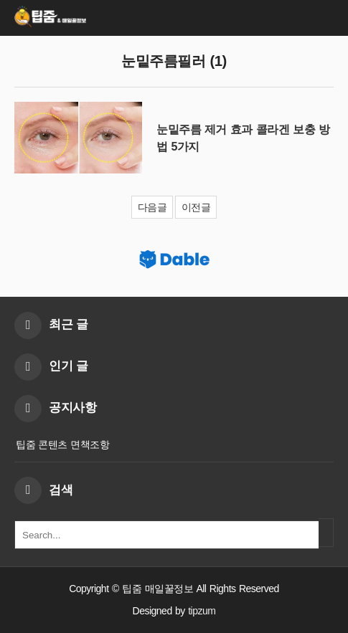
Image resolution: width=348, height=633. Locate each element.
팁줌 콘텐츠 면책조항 (62, 444)
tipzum (201, 611)
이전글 (196, 207)
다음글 (152, 207)
